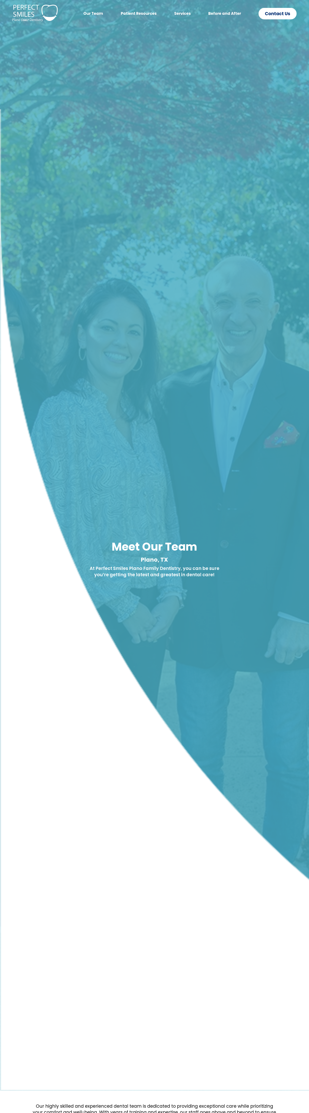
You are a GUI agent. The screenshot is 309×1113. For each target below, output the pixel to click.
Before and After (224, 13)
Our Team (93, 13)
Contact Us (277, 13)
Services (182, 13)
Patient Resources (139, 13)
